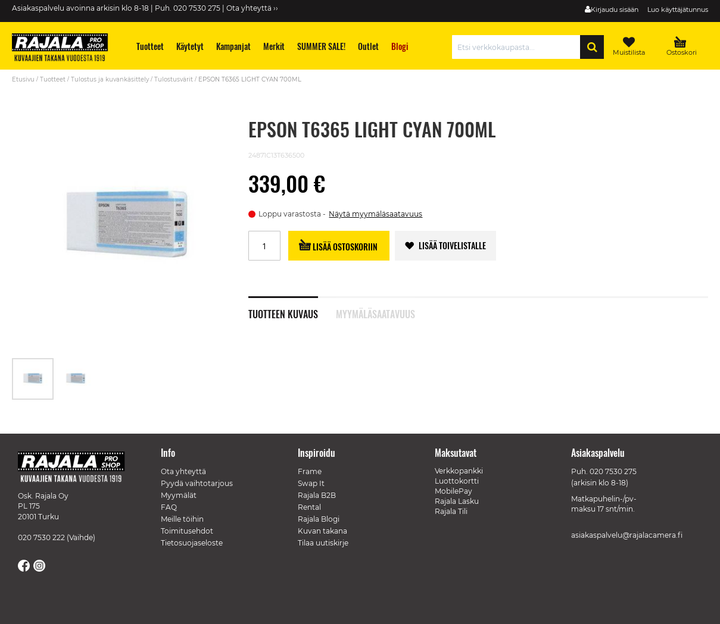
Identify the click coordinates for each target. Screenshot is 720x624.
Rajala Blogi (318, 519)
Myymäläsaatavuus (375, 313)
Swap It (311, 483)
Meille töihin (182, 519)
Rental (309, 507)
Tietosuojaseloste (192, 542)
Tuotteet (53, 79)
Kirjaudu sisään (614, 9)
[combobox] (519, 47)
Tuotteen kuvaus (283, 313)
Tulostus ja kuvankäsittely (110, 79)
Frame (310, 471)
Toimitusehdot (187, 530)
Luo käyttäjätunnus (677, 9)
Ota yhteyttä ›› (252, 8)
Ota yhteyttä (183, 471)
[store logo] (65, 48)
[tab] (292, 307)
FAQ (169, 507)
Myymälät (179, 495)
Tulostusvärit (173, 79)
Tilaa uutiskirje (323, 542)
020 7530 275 (613, 471)
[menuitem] (150, 46)
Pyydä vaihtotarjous (197, 483)
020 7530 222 (41, 537)
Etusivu (23, 79)
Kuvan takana (322, 530)
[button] (75, 379)
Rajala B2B (317, 495)
